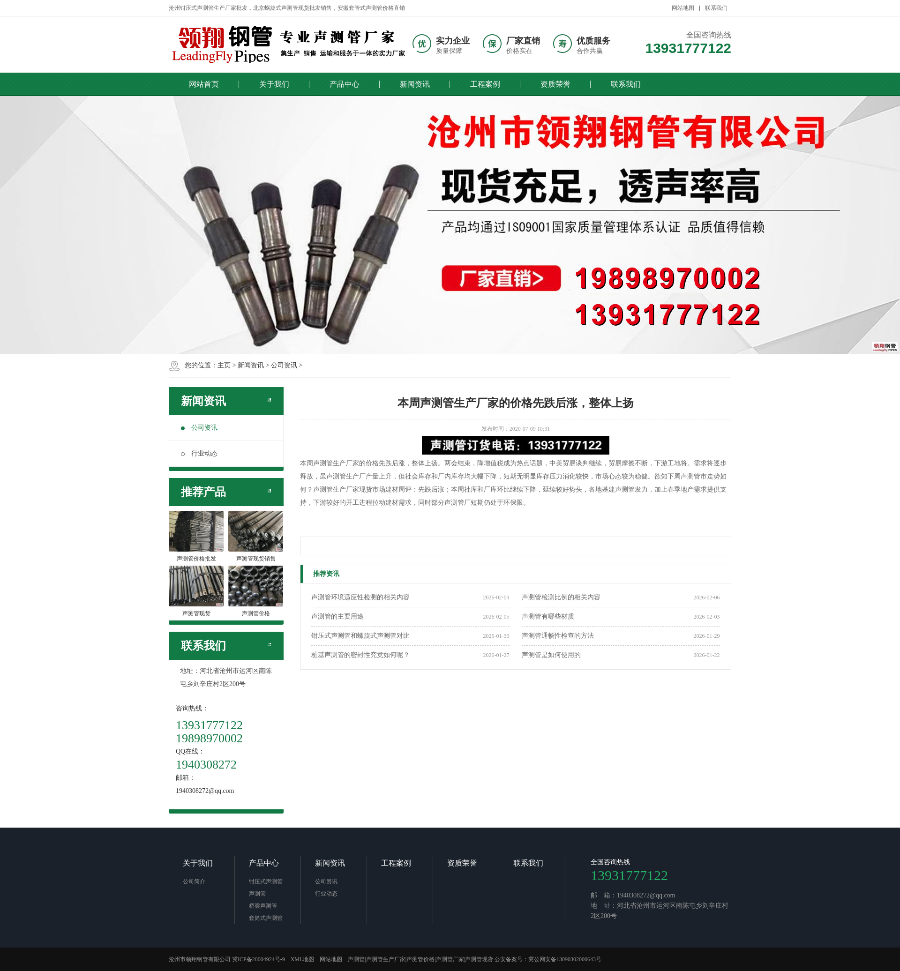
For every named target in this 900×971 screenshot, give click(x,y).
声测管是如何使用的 (551, 654)
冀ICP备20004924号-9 (258, 959)
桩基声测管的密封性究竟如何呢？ (360, 654)
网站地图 (683, 8)
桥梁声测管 (263, 906)
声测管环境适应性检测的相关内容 (360, 597)
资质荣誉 (555, 84)
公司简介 (194, 881)
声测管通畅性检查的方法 (558, 635)
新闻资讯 (415, 84)
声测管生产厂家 (385, 959)
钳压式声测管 (266, 881)
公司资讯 (284, 365)
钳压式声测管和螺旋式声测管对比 (360, 635)
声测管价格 (420, 959)
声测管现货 (479, 959)
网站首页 (204, 84)
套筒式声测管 (266, 918)
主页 (224, 365)
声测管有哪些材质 (548, 616)
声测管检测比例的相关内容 (561, 597)
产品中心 (345, 84)
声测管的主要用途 (337, 616)
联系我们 (716, 8)
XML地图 (303, 959)
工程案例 (485, 84)
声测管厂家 (450, 959)
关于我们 (274, 84)
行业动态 (199, 453)
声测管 (257, 893)
